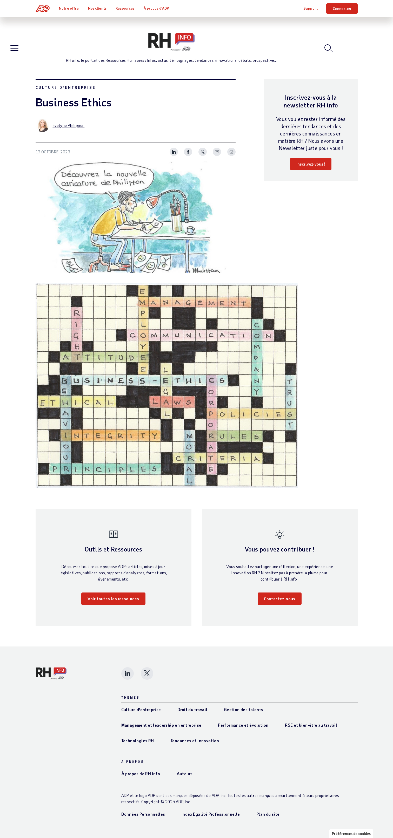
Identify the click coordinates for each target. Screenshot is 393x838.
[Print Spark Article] (231, 152)
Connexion (342, 8)
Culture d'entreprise (66, 87)
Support (310, 8)
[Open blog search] (328, 48)
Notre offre (69, 8)
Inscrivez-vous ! (310, 163)
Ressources (125, 8)
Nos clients (97, 8)
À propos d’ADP (156, 8)
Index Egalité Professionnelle (211, 814)
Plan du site (268, 814)
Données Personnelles (143, 814)
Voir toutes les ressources (113, 598)
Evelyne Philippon (69, 125)
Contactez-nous (279, 598)
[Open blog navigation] (14, 48)
